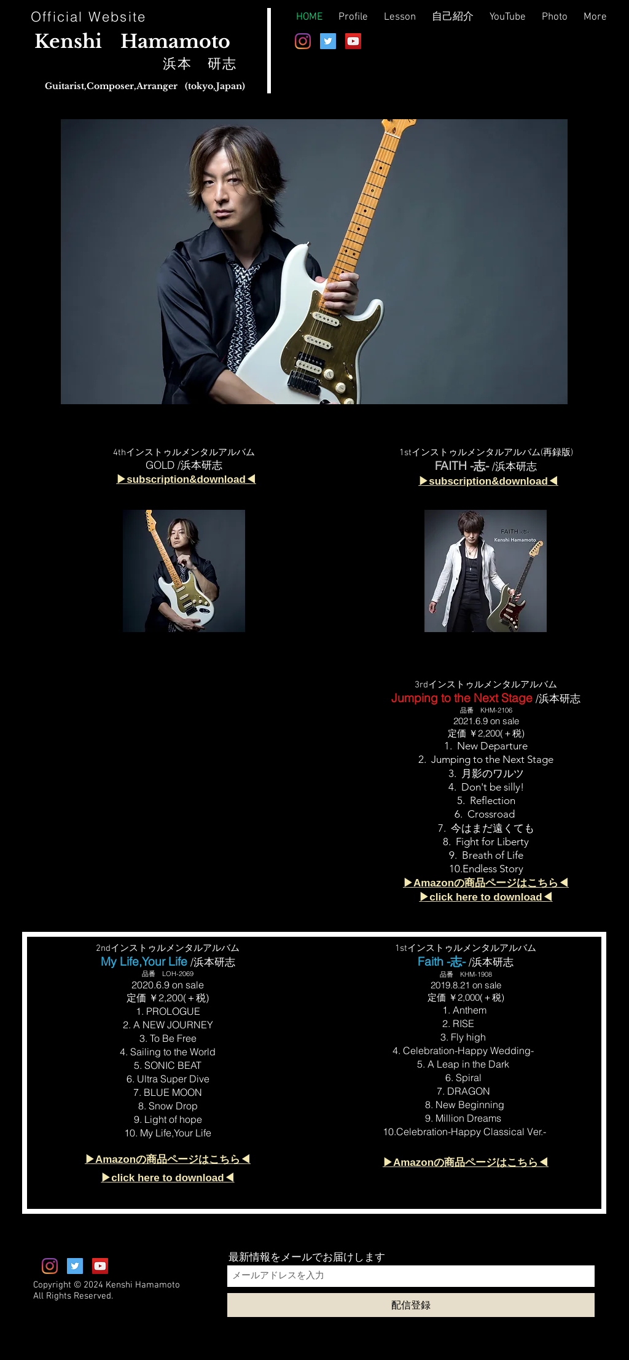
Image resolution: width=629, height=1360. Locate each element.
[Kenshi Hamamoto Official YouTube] (353, 41)
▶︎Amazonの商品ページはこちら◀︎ (466, 1162)
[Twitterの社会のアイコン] (328, 41)
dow (509, 481)
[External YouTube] (194, 785)
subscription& (464, 481)
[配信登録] (411, 1305)
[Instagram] (303, 41)
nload (533, 481)
